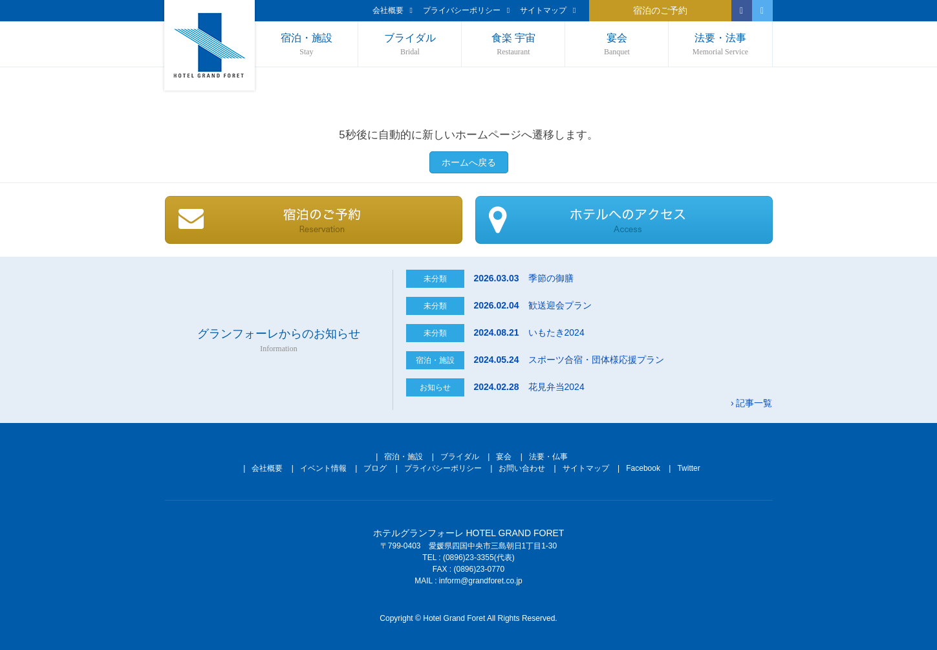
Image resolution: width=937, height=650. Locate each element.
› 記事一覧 (752, 403)
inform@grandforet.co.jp (480, 580)
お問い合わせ (522, 468)
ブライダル (409, 45)
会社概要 (392, 10)
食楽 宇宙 (513, 45)
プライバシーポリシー (466, 10)
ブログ (375, 468)
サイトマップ (548, 10)
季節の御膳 (523, 278)
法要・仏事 (548, 456)
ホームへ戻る (469, 162)
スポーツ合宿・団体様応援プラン (568, 359)
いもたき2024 (528, 332)
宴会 (616, 45)
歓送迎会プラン (532, 305)
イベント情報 (323, 468)
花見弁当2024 (528, 387)
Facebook (643, 468)
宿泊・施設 (306, 45)
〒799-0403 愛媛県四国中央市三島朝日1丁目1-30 (468, 545)
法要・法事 (720, 45)
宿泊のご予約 (660, 11)
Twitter (688, 468)
